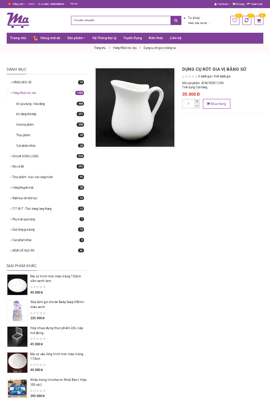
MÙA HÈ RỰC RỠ (47, 251)
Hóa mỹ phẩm (50, 124)
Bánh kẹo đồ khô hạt (47, 198)
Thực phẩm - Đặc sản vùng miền (47, 177)
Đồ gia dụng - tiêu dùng (50, 104)
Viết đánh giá (222, 76)
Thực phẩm (50, 135)
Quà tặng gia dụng (47, 229)
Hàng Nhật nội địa (47, 93)
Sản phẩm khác (50, 146)
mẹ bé (204, 23)
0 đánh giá (204, 76)
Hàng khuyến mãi (47, 188)
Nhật (191, 23)
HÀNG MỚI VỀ (47, 82)
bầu (197, 23)
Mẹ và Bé (47, 166)
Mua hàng (216, 104)
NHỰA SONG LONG (47, 156)
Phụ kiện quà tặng (47, 219)
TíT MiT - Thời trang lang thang (47, 209)
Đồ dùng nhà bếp (50, 114)
